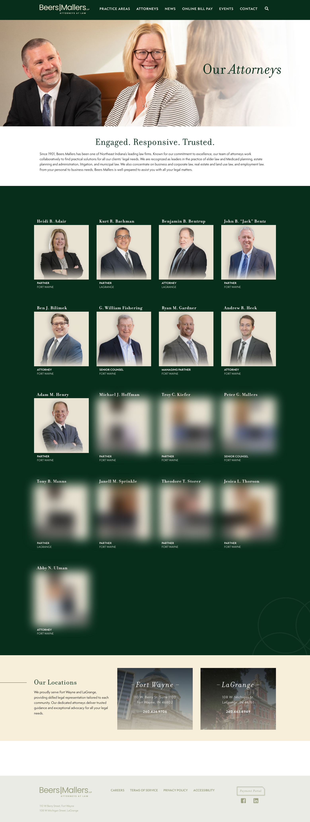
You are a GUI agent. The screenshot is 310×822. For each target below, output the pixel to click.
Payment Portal (251, 789)
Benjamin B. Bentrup (182, 221)
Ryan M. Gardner (178, 307)
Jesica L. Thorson (241, 479)
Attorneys (147, 8)
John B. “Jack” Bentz (244, 221)
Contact (249, 8)
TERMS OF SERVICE (144, 788)
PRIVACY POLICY (175, 788)
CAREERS (117, 788)
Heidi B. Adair (51, 221)
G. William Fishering (120, 307)
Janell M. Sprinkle (117, 479)
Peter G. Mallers (239, 393)
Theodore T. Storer (180, 479)
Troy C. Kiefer (175, 393)
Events (226, 8)
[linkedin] (256, 798)
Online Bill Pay (197, 8)
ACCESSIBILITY (204, 788)
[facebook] (244, 798)
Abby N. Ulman (51, 565)
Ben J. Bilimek (51, 307)
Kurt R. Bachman (116, 221)
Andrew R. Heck (240, 307)
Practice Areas (115, 8)
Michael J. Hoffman (118, 393)
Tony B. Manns (51, 479)
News (170, 8)
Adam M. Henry (52, 393)
